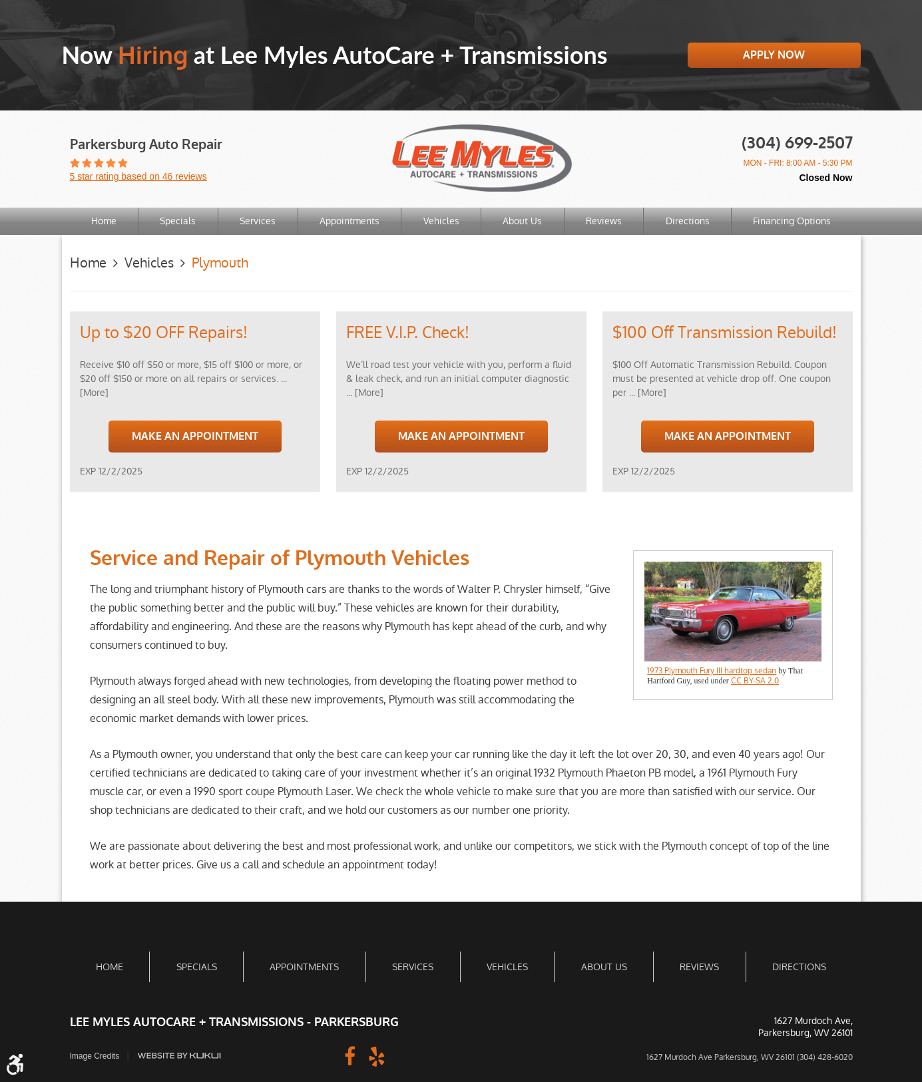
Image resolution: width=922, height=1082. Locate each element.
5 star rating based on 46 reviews (138, 176)
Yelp (377, 1055)
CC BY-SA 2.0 (755, 680)
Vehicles (441, 221)
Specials (178, 221)
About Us (522, 221)
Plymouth (220, 263)
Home (103, 221)
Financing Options (792, 221)
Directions (688, 221)
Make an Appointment (195, 436)
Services (258, 221)
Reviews (604, 221)
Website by (179, 1056)
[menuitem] (103, 221)
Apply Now (774, 55)
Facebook (350, 1055)
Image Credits (95, 1056)
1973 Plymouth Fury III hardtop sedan (711, 670)
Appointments (349, 221)
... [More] (364, 392)
